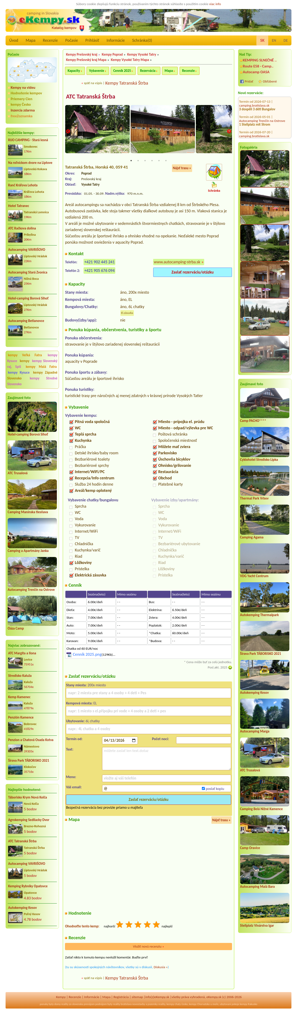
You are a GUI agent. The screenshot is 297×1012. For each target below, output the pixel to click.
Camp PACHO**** (253, 421)
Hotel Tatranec (18, 206)
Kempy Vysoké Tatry (141, 54)
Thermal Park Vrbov (254, 498)
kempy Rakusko (248, 1004)
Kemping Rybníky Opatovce (28, 886)
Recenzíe (50, 40)
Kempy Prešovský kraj (81, 54)
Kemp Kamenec (19, 697)
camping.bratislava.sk (254, 109)
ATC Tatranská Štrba (22, 841)
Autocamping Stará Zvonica (27, 272)
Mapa (30, 40)
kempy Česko (21, 104)
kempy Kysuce (18, 372)
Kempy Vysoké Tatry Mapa (130, 60)
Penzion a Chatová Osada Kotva (30, 740)
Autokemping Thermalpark (259, 615)
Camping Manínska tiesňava (28, 512)
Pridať (249, 81)
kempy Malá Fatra (41, 367)
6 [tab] (166, 161)
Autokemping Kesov (22, 908)
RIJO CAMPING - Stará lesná (28, 140)
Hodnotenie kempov (26, 93)
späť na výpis (93, 83)
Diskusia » (161, 967)
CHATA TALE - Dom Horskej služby (264, 123)
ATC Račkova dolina (22, 228)
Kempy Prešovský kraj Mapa (86, 60)
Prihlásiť (92, 40)
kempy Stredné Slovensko (32, 381)
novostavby (138, 1004)
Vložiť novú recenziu (148, 947)
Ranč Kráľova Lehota (23, 185)
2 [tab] (138, 161)
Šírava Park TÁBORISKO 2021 (28, 760)
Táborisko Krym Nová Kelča (27, 797)
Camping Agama (252, 537)
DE (286, 40)
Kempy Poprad (112, 54)
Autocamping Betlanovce (26, 321)
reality (64, 1004)
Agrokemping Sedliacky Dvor (28, 820)
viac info (215, 4)
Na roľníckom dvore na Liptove (30, 163)
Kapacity (74, 71)
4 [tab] (152, 161)
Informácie (116, 40)
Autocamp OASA (256, 72)
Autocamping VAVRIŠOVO (26, 250)
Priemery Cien (21, 99)
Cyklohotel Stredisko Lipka (259, 460)
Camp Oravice (250, 848)
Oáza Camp (16, 628)
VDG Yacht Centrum (254, 576)
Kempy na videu (23, 87)
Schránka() (142, 40)
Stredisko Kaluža (20, 676)
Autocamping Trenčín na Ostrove (31, 590)
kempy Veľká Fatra (25, 355)
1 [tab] (131, 161)
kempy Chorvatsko (199, 1004)
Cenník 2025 (122, 71)
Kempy (61, 997)
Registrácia (121, 997)
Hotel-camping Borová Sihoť (28, 298)
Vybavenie (96, 71)
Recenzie (188, 71)
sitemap (137, 997)
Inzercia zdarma (23, 110)
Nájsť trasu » (182, 168)
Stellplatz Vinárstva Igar (257, 925)
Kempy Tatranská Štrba (126, 83)
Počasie (71, 40)
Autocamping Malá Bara (257, 887)
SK (262, 40)
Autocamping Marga (254, 731)
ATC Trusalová (18, 473)
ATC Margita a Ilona (22, 653)
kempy (25, 361)
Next (229, 132)
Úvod (13, 40)
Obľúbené (270, 81)
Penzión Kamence (21, 717)
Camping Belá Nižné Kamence (261, 809)
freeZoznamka (21, 116)
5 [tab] (159, 161)
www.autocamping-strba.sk (177, 262)
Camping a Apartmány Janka (28, 551)
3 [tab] (145, 161)
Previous (68, 132)
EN (274, 40)
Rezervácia (147, 71)
